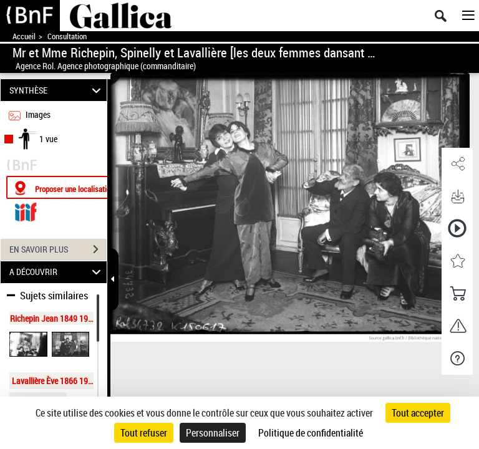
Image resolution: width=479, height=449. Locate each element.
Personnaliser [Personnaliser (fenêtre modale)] (213, 433)
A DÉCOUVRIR (57, 272)
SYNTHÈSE (57, 90)
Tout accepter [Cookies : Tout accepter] (418, 413)
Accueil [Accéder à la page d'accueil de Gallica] (24, 36)
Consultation (67, 36)
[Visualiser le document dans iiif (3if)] (25, 210)
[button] (457, 164)
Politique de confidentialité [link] (310, 433)
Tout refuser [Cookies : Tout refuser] (143, 433)
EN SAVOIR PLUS (58, 249)
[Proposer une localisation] (65, 187)
